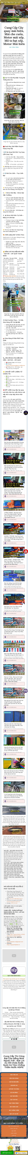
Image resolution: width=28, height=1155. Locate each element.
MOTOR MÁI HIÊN (14, 1082)
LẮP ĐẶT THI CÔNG (14, 1089)
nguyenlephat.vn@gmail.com (15, 941)
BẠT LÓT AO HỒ (14, 1114)
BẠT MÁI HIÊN (14, 1096)
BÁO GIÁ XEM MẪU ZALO (16, 898)
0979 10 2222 (14, 903)
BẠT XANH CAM (14, 1106)
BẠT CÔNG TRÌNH (14, 47)
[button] (23, 6)
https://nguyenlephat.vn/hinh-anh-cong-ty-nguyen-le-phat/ (16, 935)
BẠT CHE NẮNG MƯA (14, 975)
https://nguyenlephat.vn (13, 944)
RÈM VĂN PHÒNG (14, 1078)
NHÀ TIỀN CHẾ (14, 1074)
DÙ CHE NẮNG (14, 1092)
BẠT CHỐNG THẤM (14, 1110)
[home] (12, 2)
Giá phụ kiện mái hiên (10, 276)
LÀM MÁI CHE (14, 1085)
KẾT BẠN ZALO (7, 1153)
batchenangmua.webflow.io (13, 901)
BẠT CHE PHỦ (13, 1099)
